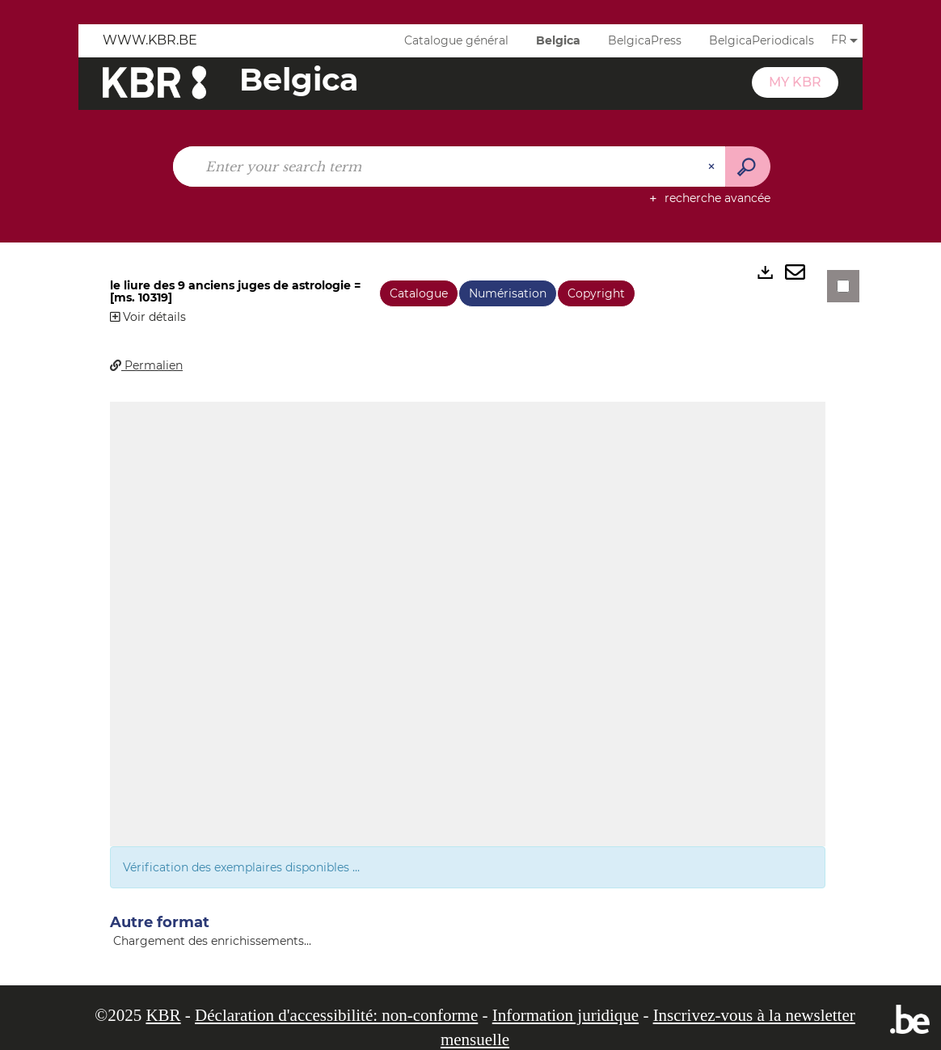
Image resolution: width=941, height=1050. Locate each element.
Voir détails (148, 317)
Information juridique (565, 1015)
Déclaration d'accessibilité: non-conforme (336, 1015)
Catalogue (419, 293)
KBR (163, 1015)
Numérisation (507, 293)
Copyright (596, 293)
